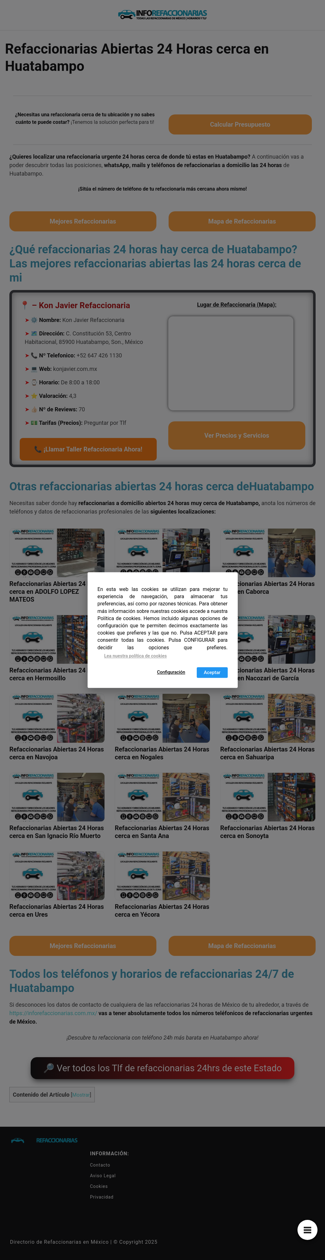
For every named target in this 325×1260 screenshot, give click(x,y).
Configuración (171, 672)
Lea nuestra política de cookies (135, 656)
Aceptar (212, 672)
